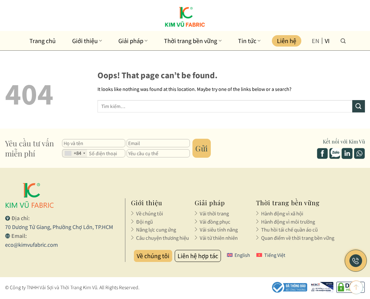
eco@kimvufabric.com (31, 244)
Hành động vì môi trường (287, 222)
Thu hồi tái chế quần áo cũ (289, 229)
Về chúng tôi (149, 213)
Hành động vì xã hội (282, 213)
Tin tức (249, 41)
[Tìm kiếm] (343, 41)
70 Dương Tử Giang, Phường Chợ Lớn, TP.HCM (59, 227)
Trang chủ (42, 41)
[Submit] (358, 106)
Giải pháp (132, 41)
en (315, 41)
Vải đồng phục (215, 222)
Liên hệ (286, 41)
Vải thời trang (214, 213)
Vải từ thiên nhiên (218, 238)
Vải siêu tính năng (218, 229)
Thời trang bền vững (192, 41)
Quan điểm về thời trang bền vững (297, 238)
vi (327, 41)
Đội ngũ (144, 222)
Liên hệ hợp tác (198, 256)
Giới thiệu (87, 41)
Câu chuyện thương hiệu (162, 238)
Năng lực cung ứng (155, 229)
